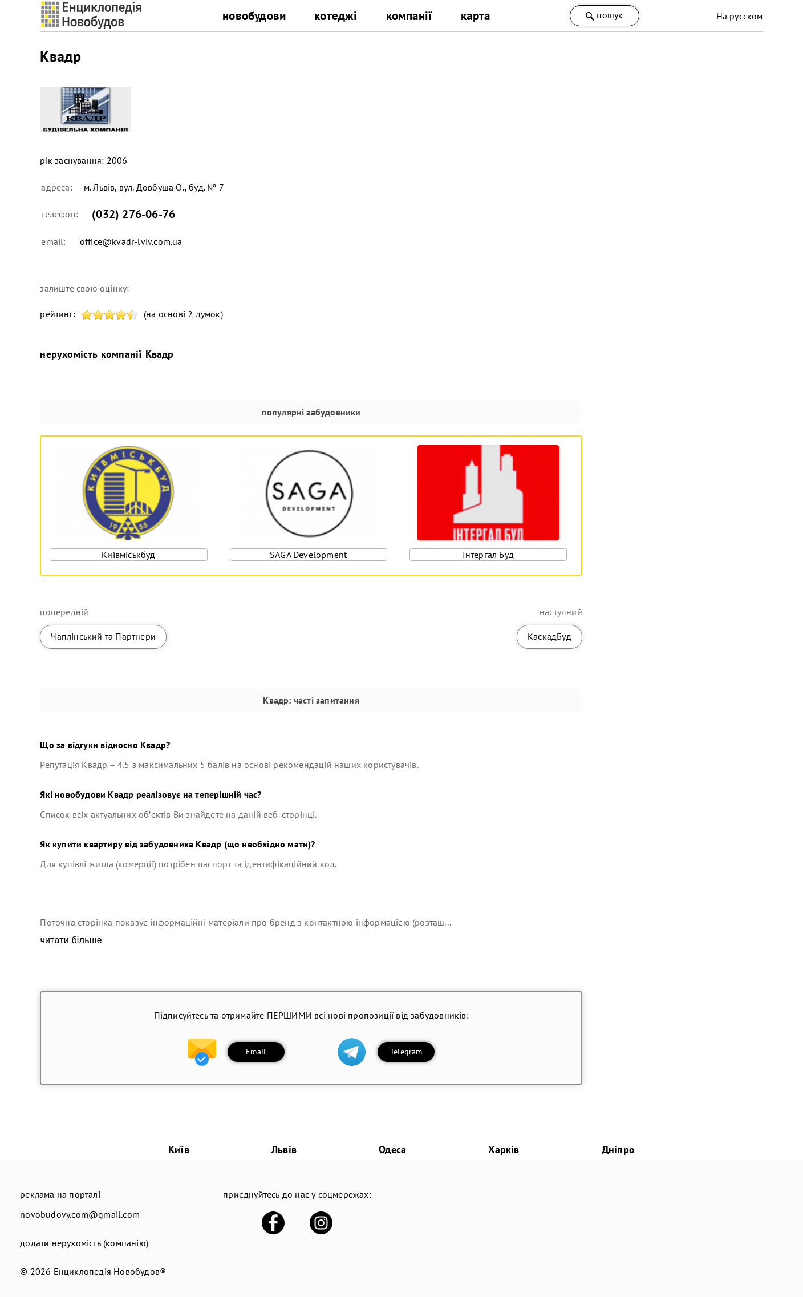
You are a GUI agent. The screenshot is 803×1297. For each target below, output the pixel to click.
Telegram (406, 1052)
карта (475, 15)
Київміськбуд (128, 554)
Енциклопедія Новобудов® (110, 1271)
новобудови (254, 15)
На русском (739, 16)
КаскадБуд (549, 636)
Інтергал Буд (488, 554)
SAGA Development (308, 554)
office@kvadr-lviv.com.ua (131, 241)
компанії (409, 15)
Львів (284, 1149)
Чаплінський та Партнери (103, 636)
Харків (503, 1149)
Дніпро (618, 1149)
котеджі (335, 15)
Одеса (392, 1149)
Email (256, 1052)
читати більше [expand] (71, 940)
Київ (178, 1149)
